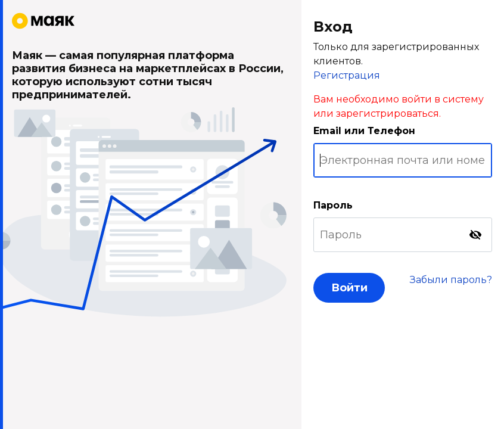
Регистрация (346, 75)
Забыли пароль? (451, 279)
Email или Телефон (364, 130)
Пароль (333, 205)
